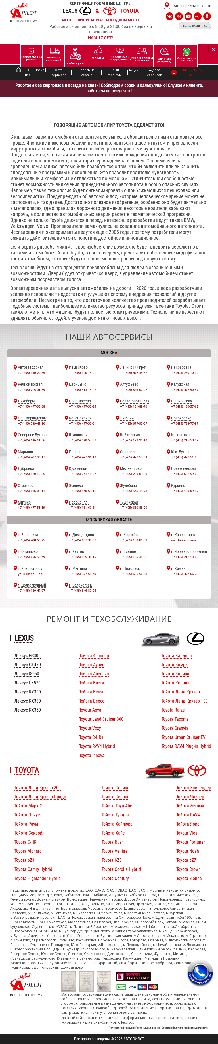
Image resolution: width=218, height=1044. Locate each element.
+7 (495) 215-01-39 (31, 389)
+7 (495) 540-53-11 (82, 491)
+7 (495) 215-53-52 (184, 440)
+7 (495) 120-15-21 (82, 372)
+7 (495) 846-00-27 (133, 389)
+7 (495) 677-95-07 (133, 423)
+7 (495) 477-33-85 (82, 406)
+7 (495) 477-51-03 (184, 457)
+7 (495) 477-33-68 (31, 406)
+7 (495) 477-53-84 (133, 457)
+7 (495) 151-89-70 (133, 406)
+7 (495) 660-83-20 (133, 507)
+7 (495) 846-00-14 (31, 491)
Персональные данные (147, 1027)
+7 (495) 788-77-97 (184, 423)
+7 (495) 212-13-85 (184, 557)
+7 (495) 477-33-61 (82, 423)
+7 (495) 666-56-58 (133, 574)
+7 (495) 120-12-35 (31, 474)
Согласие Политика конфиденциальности (185, 1027)
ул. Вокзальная (30, 574)
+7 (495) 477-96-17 (31, 457)
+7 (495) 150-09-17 (184, 491)
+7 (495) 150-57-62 (184, 406)
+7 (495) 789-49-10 (31, 423)
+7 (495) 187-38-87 (82, 540)
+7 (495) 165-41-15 (82, 557)
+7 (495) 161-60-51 (82, 507)
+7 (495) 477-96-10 (82, 457)
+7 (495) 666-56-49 (31, 557)
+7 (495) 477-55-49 (82, 574)
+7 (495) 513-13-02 (82, 389)
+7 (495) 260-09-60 (133, 474)
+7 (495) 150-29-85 (31, 372)
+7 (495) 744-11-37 (82, 474)
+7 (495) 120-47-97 (31, 590)
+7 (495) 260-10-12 (184, 372)
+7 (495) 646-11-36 (31, 440)
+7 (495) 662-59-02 (184, 474)
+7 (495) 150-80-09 (133, 540)
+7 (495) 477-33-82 (133, 372)
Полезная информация (121, 1027)
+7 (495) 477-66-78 (184, 574)
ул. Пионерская (183, 540)
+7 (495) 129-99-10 (133, 440)
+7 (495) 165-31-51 (133, 557)
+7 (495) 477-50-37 (184, 389)
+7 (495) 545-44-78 (133, 491)
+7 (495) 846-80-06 (82, 590)
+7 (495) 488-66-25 (31, 540)
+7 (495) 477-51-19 (31, 507)
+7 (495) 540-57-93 (82, 440)
